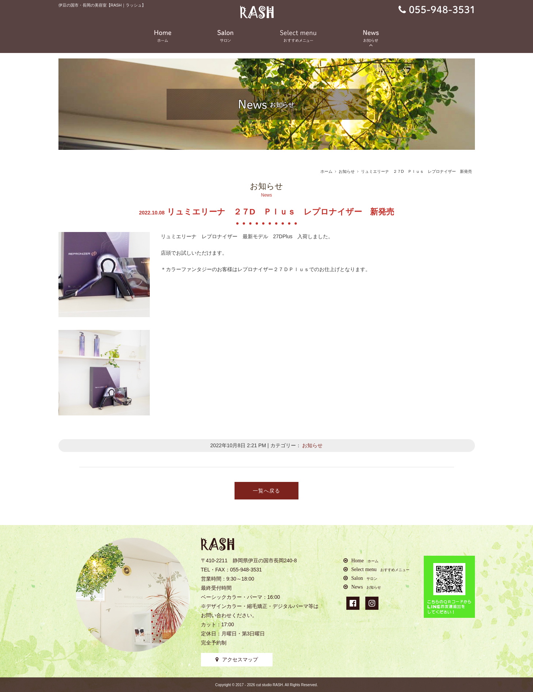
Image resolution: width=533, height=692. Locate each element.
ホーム (326, 171)
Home (364, 560)
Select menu (380, 569)
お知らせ (347, 171)
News (366, 586)
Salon (364, 578)
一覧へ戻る (266, 491)
